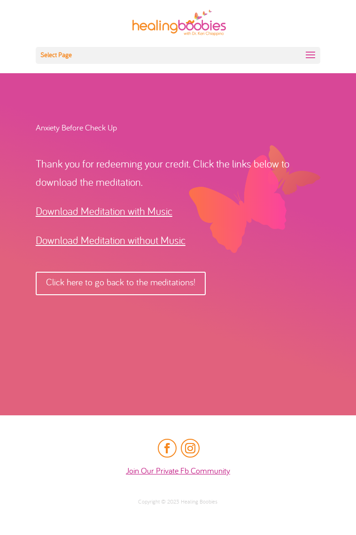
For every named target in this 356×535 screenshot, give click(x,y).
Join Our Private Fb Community (178, 471)
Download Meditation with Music (104, 212)
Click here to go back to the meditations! (120, 283)
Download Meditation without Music (111, 241)
